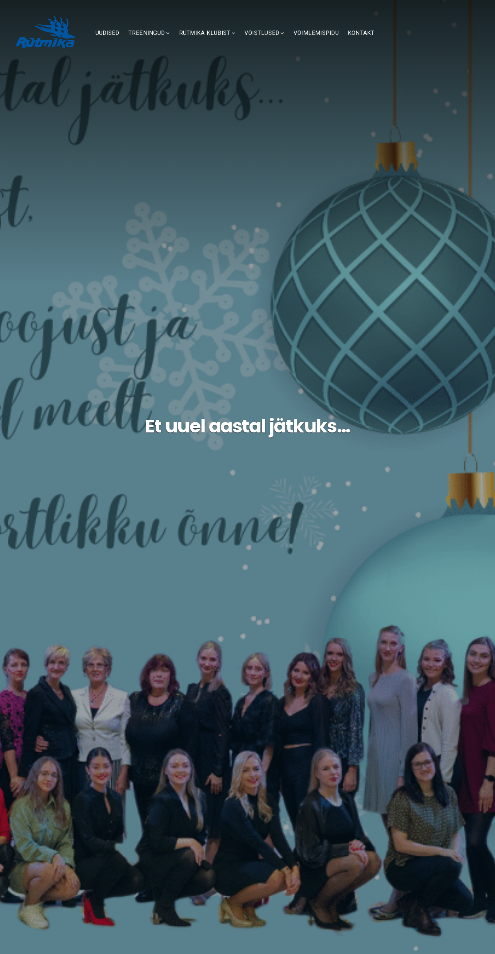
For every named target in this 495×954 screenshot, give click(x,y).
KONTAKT (389, 41)
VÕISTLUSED (290, 41)
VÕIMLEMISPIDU (344, 41)
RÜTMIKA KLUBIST (233, 41)
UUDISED (136, 41)
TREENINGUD (175, 41)
